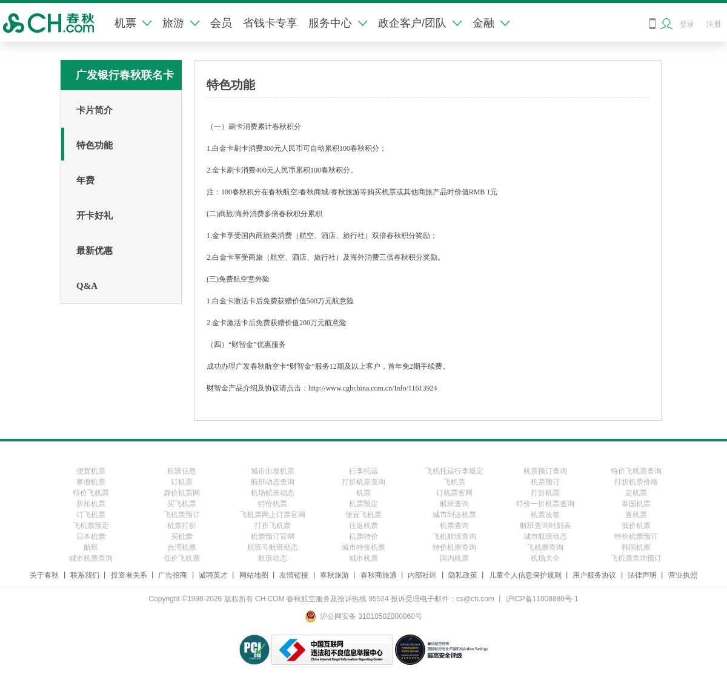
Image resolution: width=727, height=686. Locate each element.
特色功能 (94, 145)
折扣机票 (90, 504)
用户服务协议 (594, 575)
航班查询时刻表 (545, 525)
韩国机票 (636, 547)
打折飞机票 (272, 525)
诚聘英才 (213, 575)
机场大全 (545, 558)
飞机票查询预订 (636, 558)
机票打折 (181, 525)
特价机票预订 (636, 536)
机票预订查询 (545, 471)
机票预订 (545, 482)
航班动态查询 (272, 482)
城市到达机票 (454, 514)
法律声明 (642, 575)
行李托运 (363, 471)
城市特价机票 (363, 547)
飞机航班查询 (454, 536)
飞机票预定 (91, 525)
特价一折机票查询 (545, 504)
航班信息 (181, 471)
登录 (687, 24)
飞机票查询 (545, 547)
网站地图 (253, 575)
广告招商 (172, 575)
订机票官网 (454, 493)
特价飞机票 (91, 493)
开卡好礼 (94, 215)
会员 (221, 23)
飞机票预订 (182, 514)
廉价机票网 (182, 493)
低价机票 (636, 525)
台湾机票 (181, 547)
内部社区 (422, 575)
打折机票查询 (363, 482)
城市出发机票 (272, 471)
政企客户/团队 (420, 23)
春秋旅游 (334, 575)
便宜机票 (90, 471)
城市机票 (363, 558)
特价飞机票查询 (636, 471)
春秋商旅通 (378, 575)
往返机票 (363, 525)
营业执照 (682, 575)
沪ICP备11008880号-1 (542, 599)
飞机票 (454, 482)
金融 (491, 23)
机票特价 (363, 536)
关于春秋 (44, 575)
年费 (85, 180)
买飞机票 (181, 504)
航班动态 (272, 558)
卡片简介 (94, 110)
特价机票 (272, 504)
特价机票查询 (454, 547)
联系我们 (84, 575)
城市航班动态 (545, 536)
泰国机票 (636, 504)
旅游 (180, 23)
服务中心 (337, 23)
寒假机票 (90, 482)
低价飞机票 (182, 558)
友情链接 (293, 575)
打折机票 (545, 493)
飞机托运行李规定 (454, 471)
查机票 (636, 514)
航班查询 (454, 504)
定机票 (636, 493)
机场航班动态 (272, 493)
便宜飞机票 (363, 514)
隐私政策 (462, 575)
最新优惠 (94, 251)
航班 (91, 547)
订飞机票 (90, 514)
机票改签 (545, 514)
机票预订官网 (272, 536)
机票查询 (454, 525)
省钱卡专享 (270, 23)
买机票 (182, 536)
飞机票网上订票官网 (272, 514)
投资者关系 (129, 575)
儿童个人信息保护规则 (525, 575)
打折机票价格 (636, 482)
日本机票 (90, 536)
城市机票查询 (91, 558)
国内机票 (454, 558)
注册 (713, 24)
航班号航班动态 (272, 547)
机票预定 (363, 504)
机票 (133, 23)
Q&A (87, 286)
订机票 (182, 482)
